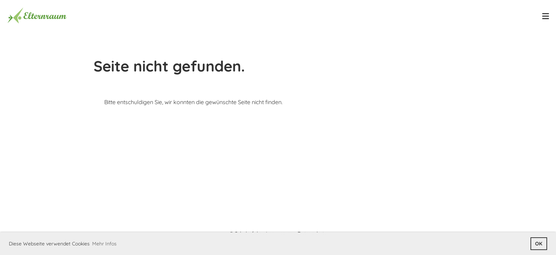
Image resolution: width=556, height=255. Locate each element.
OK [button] (538, 243)
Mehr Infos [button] (104, 243)
